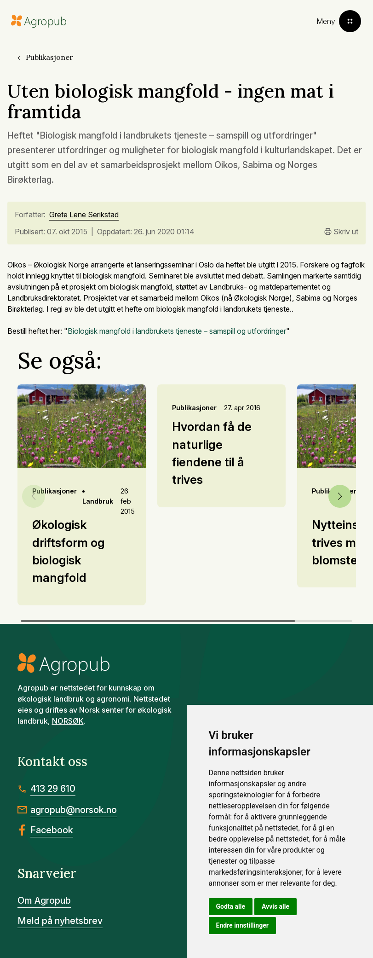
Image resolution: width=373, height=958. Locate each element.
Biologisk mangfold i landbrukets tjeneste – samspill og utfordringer (177, 331)
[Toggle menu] (339, 21)
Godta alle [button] (231, 906)
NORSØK (68, 721)
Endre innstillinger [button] (242, 925)
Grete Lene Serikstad (84, 215)
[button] (339, 496)
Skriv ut (341, 231)
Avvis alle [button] (275, 906)
